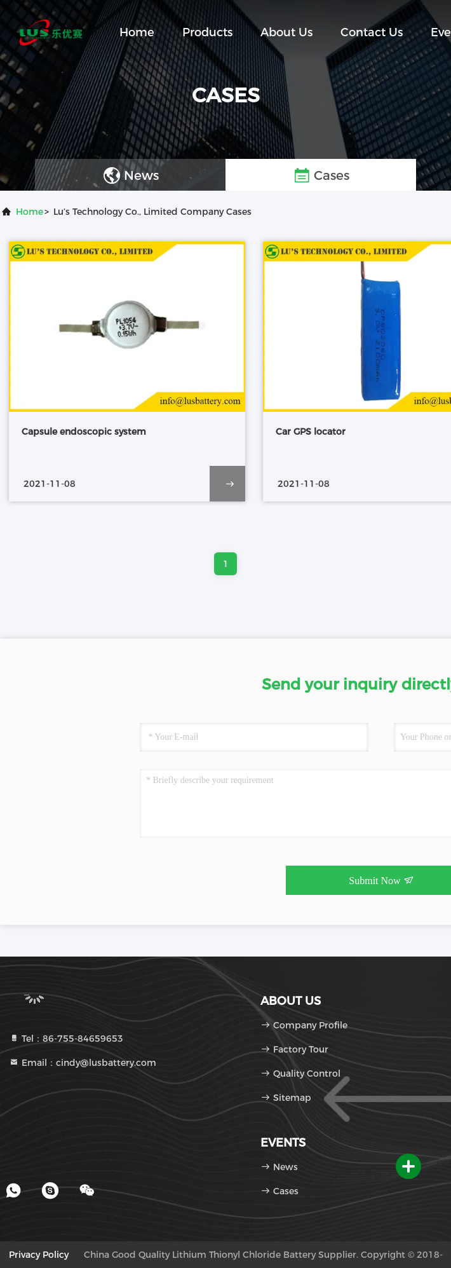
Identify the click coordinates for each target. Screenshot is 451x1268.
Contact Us (371, 32)
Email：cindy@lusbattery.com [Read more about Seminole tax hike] (82, 1062)
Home (136, 32)
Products (207, 32)
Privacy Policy (39, 1254)
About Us (286, 32)
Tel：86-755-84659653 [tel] (66, 1038)
